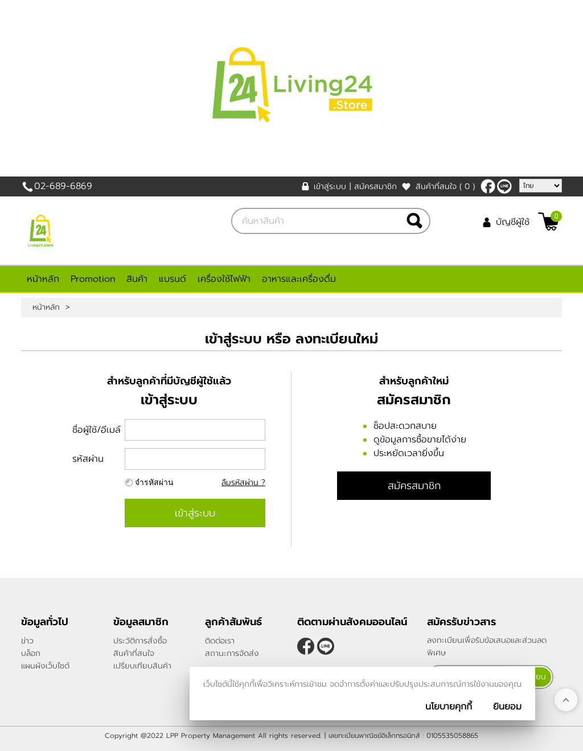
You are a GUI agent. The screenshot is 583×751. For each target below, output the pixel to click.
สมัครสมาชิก (375, 186)
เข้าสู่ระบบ (330, 186)
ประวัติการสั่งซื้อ (140, 641)
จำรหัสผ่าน (154, 482)
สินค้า (136, 279)
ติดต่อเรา (220, 641)
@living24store (504, 186)
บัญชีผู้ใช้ (512, 222)
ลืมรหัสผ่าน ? (243, 483)
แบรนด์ (172, 279)
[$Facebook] (488, 186)
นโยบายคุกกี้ (448, 706)
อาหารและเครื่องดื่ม (299, 279)
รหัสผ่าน (88, 459)
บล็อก (30, 653)
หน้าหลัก (43, 279)
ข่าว (27, 641)
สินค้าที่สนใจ (445, 186)
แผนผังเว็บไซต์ (45, 666)
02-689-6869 (63, 186)
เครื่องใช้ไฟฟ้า (224, 279)
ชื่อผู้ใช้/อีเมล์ (96, 430)
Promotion (93, 279)
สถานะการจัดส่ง (232, 653)
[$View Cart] (548, 221)
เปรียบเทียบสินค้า (142, 666)
